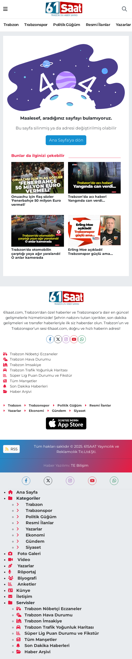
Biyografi (22, 578)
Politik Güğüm (66, 24)
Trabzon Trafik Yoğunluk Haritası (35, 370)
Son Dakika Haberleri (25, 386)
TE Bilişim (79, 465)
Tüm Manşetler (20, 381)
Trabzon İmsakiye (22, 365)
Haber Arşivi (17, 391)
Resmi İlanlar (98, 24)
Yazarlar (123, 24)
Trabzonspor (35, 24)
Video (19, 559)
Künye (19, 590)
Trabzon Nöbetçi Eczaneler (30, 354)
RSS (11, 449)
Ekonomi (34, 411)
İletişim (20, 596)
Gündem (56, 411)
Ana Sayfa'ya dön (66, 140)
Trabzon (11, 24)
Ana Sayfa (23, 492)
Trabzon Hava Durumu (27, 359)
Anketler (22, 584)
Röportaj (22, 571)
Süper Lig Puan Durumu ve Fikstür (37, 375)
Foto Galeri (24, 553)
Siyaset (77, 411)
